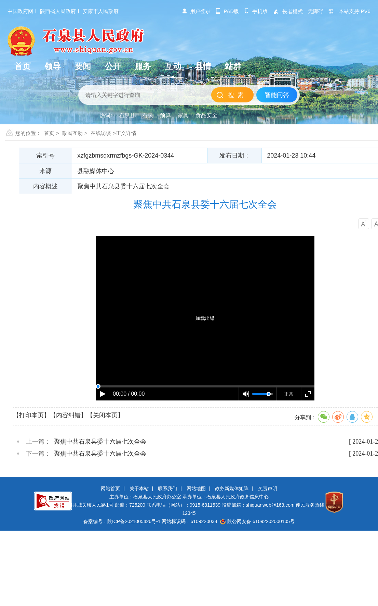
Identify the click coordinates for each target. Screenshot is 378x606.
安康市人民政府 (101, 11)
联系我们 (167, 488)
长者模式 (288, 11)
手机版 (256, 11)
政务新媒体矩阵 (231, 488)
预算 (165, 115)
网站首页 (110, 488)
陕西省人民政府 (58, 11)
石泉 (147, 115)
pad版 (227, 11)
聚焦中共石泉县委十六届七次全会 (100, 441)
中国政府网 (20, 11)
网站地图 (196, 488)
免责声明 (267, 488)
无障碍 (315, 11)
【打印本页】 (31, 415)
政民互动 (72, 133)
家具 (183, 115)
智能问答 (277, 94)
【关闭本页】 (105, 415)
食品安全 (206, 115)
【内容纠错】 (68, 415)
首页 (49, 133)
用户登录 (196, 11)
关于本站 (139, 488)
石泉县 (127, 115)
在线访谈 (101, 133)
